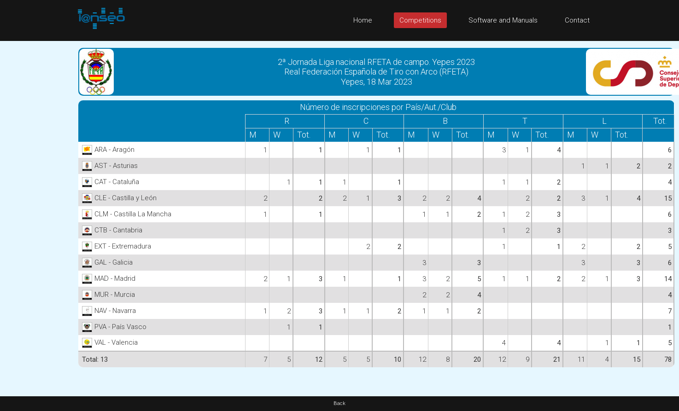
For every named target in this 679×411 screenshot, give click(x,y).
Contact (577, 20)
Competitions (420, 20)
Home (362, 20)
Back (339, 403)
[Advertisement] (37, 179)
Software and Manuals (503, 20)
